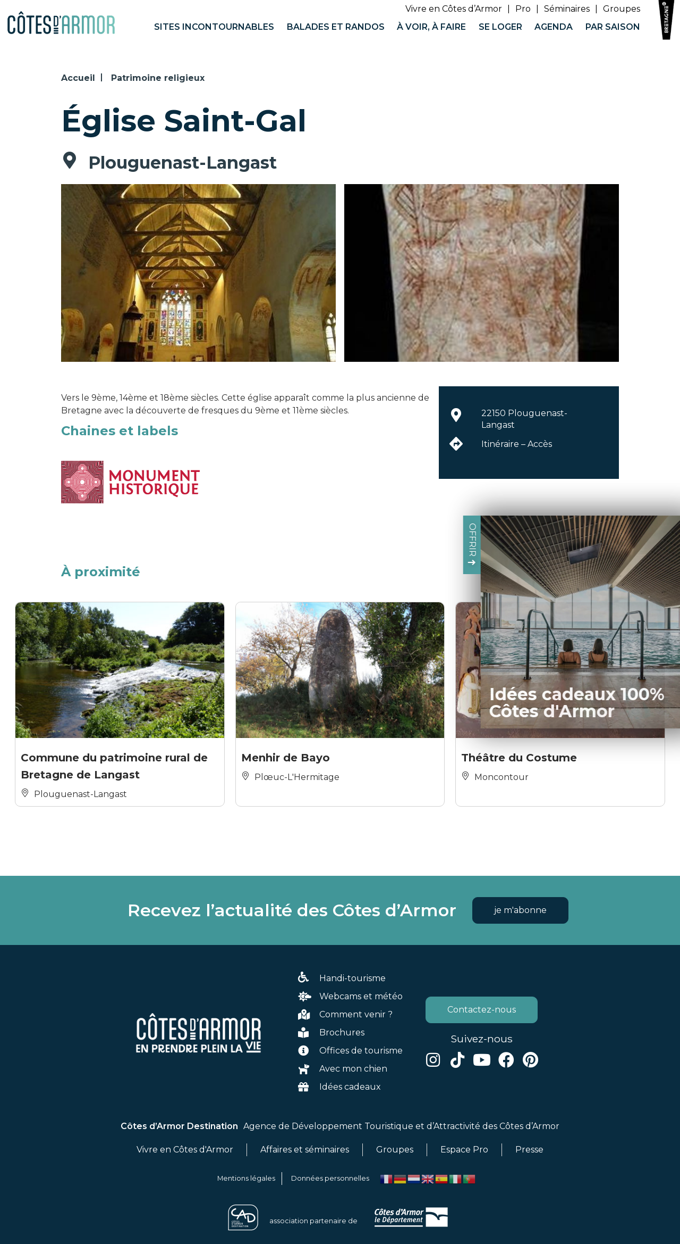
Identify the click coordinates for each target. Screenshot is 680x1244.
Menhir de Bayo (285, 757)
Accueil (78, 78)
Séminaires (567, 9)
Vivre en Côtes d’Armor (453, 9)
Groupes (621, 9)
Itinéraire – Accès (516, 444)
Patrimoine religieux (158, 78)
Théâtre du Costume (519, 757)
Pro (523, 9)
